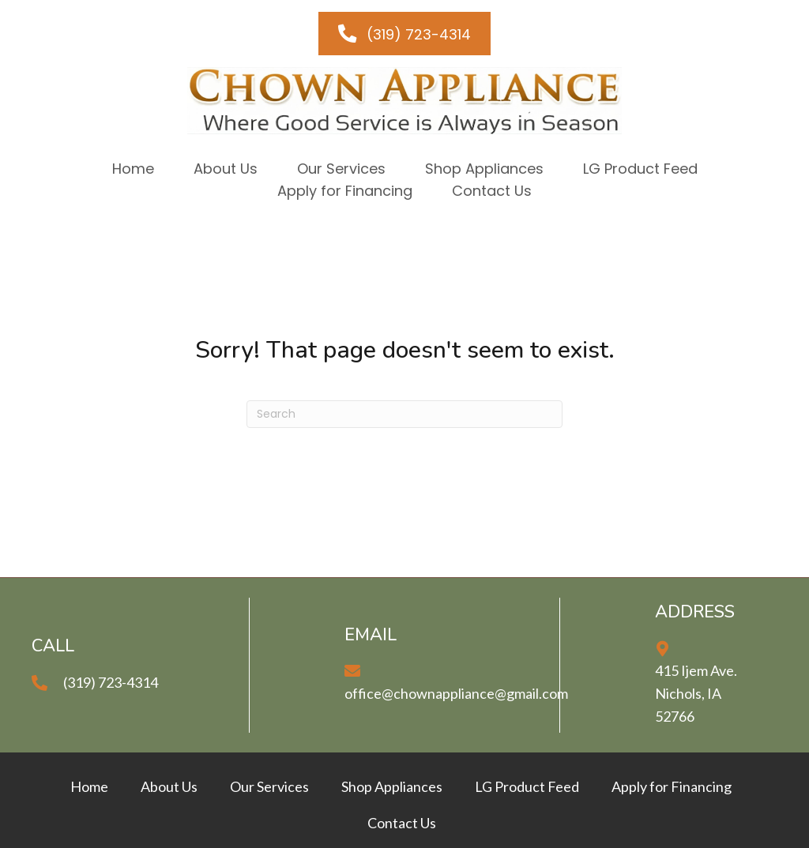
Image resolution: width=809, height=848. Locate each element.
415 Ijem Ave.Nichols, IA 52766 (696, 693)
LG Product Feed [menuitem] (527, 786)
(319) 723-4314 (110, 682)
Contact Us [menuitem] (401, 822)
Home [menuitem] (89, 786)
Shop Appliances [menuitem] (391, 786)
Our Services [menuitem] (269, 786)
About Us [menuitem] (169, 786)
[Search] (404, 414)
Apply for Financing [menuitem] (671, 786)
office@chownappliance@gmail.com (456, 693)
